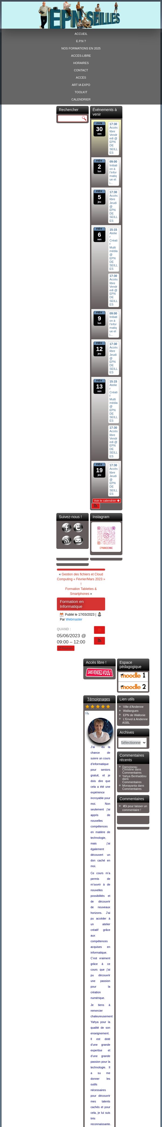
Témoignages (98, 699)
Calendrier (81, 99)
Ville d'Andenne (133, 706)
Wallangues (131, 710)
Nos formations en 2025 (81, 48)
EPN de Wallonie (134, 715)
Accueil (81, 33)
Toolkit (81, 92)
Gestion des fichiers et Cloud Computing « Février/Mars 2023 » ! (81, 579)
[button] (96, 506)
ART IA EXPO (81, 84)
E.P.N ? (81, 41)
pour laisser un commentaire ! (134, 807)
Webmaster (74, 619)
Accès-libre (81, 55)
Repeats (66, 648)
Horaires (81, 63)
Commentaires (132, 772)
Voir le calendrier (106, 500)
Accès (81, 77)
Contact (81, 70)
